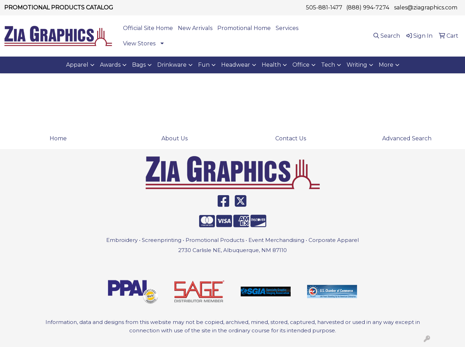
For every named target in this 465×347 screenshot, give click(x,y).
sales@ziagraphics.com (425, 7)
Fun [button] (204, 64)
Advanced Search (406, 138)
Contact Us (290, 138)
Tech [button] (328, 64)
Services (287, 28)
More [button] (386, 64)
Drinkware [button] (172, 64)
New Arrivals (195, 28)
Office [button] (301, 64)
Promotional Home (244, 28)
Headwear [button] (235, 64)
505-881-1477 (324, 7)
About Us (174, 138)
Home (58, 138)
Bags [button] (139, 64)
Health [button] (271, 64)
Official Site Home (148, 28)
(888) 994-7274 (367, 7)
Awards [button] (110, 64)
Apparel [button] (77, 64)
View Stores (139, 43)
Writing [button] (357, 64)
